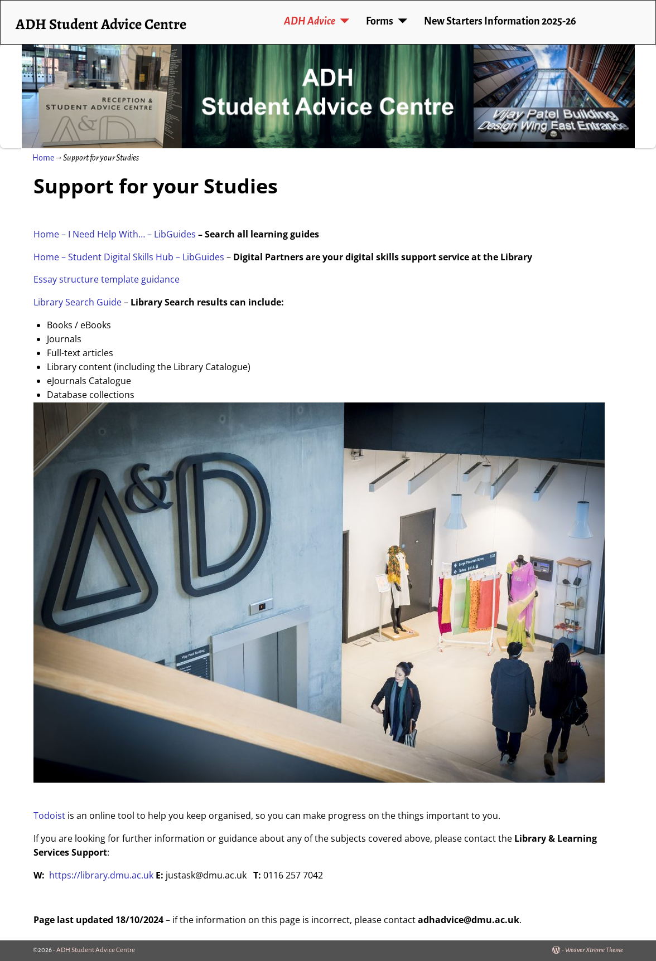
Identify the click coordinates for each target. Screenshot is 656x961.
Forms (379, 21)
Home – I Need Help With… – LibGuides (114, 234)
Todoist (49, 815)
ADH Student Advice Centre (101, 24)
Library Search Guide (77, 302)
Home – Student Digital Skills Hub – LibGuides (128, 257)
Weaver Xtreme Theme (594, 950)
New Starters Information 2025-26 (500, 21)
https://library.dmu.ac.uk (101, 875)
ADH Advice (309, 21)
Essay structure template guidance (106, 279)
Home (43, 157)
